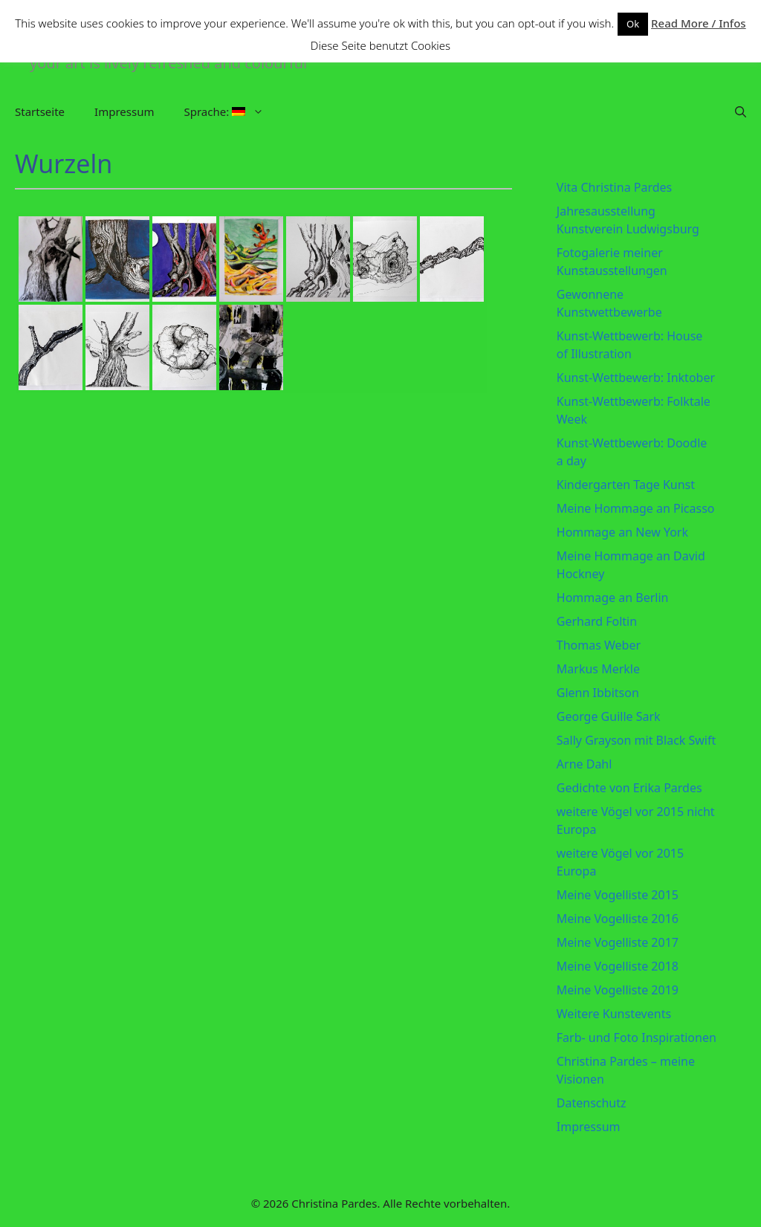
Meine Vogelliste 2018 (618, 966)
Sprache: (231, 111)
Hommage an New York (622, 532)
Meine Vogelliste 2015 (618, 895)
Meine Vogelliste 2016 (618, 918)
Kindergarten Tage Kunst (626, 484)
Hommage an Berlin (613, 597)
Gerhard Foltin (597, 621)
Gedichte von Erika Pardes (629, 788)
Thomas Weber (599, 645)
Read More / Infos (698, 23)
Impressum (124, 111)
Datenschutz (591, 1103)
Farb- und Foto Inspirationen (636, 1037)
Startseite (40, 111)
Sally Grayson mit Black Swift (636, 740)
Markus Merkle (598, 669)
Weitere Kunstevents (614, 1014)
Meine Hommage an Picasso (636, 508)
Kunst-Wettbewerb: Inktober (636, 377)
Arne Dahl (584, 764)
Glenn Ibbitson (598, 692)
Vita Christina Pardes (614, 187)
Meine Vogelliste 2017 (618, 942)
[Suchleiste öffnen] (740, 111)
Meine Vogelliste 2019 (618, 990)
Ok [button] (632, 23)
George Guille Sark (609, 716)
